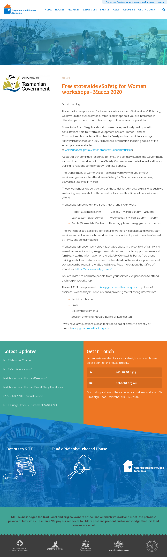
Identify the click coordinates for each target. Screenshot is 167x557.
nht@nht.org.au (126, 383)
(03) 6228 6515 (126, 372)
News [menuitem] (116, 9)
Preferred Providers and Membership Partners (130, 2)
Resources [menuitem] (90, 9)
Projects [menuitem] (74, 9)
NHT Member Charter (17, 360)
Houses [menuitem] (59, 9)
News (66, 78)
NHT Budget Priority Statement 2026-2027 (30, 405)
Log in (161, 2)
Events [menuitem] (104, 9)
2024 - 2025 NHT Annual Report (23, 396)
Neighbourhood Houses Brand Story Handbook (33, 387)
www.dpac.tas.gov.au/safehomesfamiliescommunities (98, 149)
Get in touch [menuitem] (147, 9)
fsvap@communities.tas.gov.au (119, 287)
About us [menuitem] (129, 9)
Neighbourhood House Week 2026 (25, 378)
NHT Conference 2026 (17, 369)
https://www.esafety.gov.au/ (94, 269)
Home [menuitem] (48, 9)
